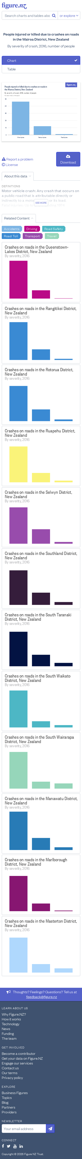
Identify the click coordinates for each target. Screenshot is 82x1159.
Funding (8, 1033)
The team (9, 1038)
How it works (11, 1018)
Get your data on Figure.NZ (22, 1058)
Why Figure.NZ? (14, 1014)
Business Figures (15, 1092)
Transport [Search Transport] (32, 235)
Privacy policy (12, 1077)
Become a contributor (18, 1053)
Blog (5, 1102)
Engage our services (17, 1063)
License (10, 164)
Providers (9, 1111)
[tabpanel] (41, 111)
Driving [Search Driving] (31, 228)
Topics (7, 1097)
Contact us (10, 1067)
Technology (10, 1023)
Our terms (9, 1072)
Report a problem (17, 159)
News (6, 1028)
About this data (15, 175)
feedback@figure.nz (41, 996)
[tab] (41, 60)
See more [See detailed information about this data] (41, 203)
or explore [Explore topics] (69, 15)
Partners (8, 1107)
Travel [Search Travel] (51, 235)
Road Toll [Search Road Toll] (11, 235)
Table (11, 68)
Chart (11, 60)
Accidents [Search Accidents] (11, 228)
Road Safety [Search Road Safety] (53, 228)
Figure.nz (14, 5)
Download (68, 159)
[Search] (54, 15)
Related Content (17, 218)
